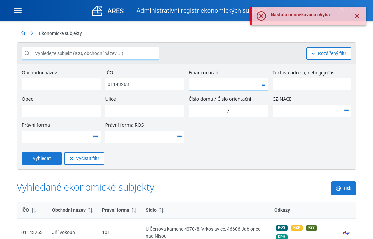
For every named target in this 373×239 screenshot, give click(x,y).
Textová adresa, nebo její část (304, 72)
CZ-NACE (282, 99)
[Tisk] (343, 188)
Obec (27, 99)
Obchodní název (39, 72)
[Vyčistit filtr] (84, 158)
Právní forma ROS (124, 125)
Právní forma (36, 125)
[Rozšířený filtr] (328, 53)
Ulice (110, 99)
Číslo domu (201, 99)
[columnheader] (32, 210)
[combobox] (223, 84)
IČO (109, 72)
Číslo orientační (234, 99)
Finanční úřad (203, 72)
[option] (223, 84)
